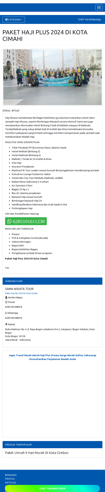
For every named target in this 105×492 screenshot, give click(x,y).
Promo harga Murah (63, 355)
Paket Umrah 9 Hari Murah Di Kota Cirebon (36, 453)
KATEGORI (13, 19)
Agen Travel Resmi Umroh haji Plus (30, 355)
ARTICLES (10, 482)
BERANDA (11, 475)
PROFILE (10, 478)
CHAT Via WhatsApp (89, 19)
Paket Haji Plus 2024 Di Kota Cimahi (21, 293)
